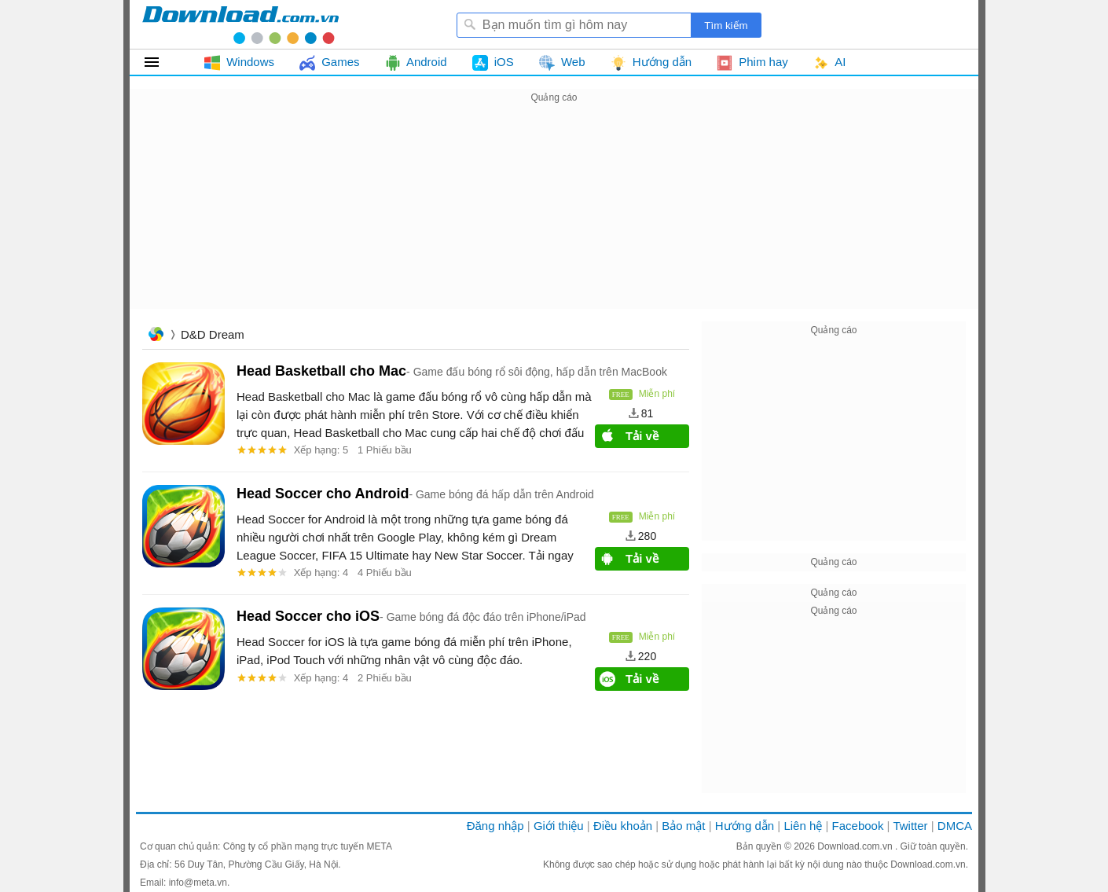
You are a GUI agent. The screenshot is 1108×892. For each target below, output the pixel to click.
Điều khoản (622, 825)
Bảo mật (683, 825)
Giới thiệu (559, 825)
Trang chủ (155, 336)
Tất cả (161, 62)
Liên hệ (802, 825)
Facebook (858, 825)
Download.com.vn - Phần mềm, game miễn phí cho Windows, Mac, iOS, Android (240, 24)
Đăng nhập (495, 825)
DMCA (954, 825)
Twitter (910, 825)
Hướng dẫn (744, 825)
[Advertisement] (554, 217)
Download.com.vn (856, 846)
